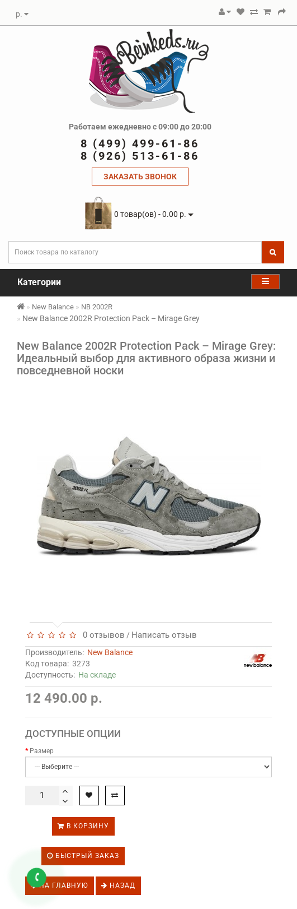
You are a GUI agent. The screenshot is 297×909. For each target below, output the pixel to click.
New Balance (53, 307)
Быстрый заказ (83, 856)
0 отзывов (101, 635)
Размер (42, 751)
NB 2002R (96, 307)
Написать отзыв (164, 635)
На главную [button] (59, 885)
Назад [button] (118, 885)
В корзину (83, 826)
